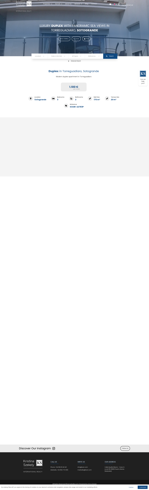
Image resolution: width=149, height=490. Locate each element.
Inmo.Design (92, 484)
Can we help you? (143, 77)
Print (86, 39)
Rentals (58, 4)
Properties (47, 4)
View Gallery (64, 39)
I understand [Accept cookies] (142, 487)
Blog (86, 4)
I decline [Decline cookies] (131, 487)
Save (76, 39)
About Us (68, 4)
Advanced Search (74, 61)
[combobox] (51, 56)
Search (110, 56)
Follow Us (125, 448)
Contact (94, 4)
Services (78, 4)
